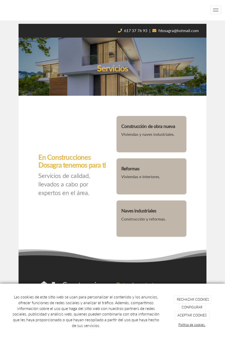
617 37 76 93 (135, 30)
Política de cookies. (191, 325)
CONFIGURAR (192, 307)
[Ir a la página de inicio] (2, 10)
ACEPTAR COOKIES (192, 315)
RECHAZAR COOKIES (193, 299)
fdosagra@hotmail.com (178, 30)
